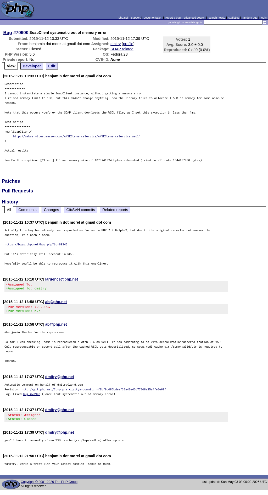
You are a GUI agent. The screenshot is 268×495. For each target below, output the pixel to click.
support (136, 17)
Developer (32, 66)
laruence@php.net (61, 279)
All (9, 210)
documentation (153, 17)
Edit (51, 66)
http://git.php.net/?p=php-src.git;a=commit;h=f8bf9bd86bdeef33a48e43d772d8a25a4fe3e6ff (93, 392)
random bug (250, 17)
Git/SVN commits (80, 210)
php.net (123, 17)
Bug (7, 32)
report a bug (173, 17)
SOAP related (121, 49)
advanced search (194, 17)
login (264, 17)
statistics (233, 17)
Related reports (115, 210)
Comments (27, 210)
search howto (216, 17)
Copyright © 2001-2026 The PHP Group (49, 486)
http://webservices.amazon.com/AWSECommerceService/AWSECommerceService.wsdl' (77, 136)
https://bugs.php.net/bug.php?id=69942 (36, 244)
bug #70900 (31, 397)
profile (128, 44)
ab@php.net (56, 303)
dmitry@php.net (59, 380)
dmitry (115, 44)
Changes (51, 210)
